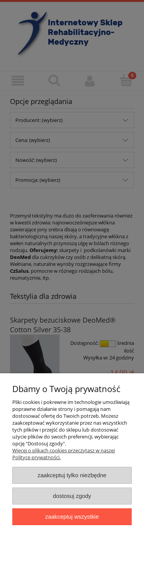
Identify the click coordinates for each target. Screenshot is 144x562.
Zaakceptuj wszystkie (72, 516)
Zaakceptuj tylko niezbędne (72, 475)
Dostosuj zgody (72, 496)
